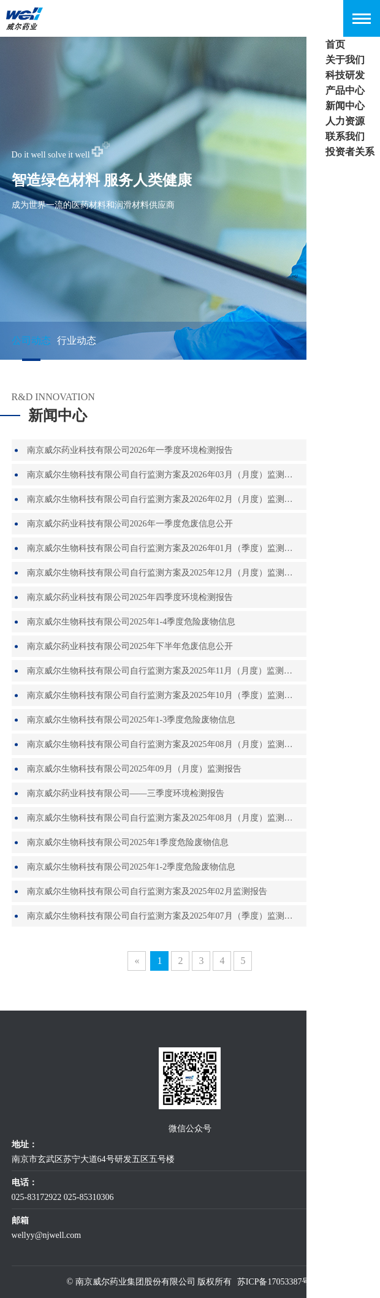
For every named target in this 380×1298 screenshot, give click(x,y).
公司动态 (31, 340)
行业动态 (76, 340)
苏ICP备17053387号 (274, 1281)
